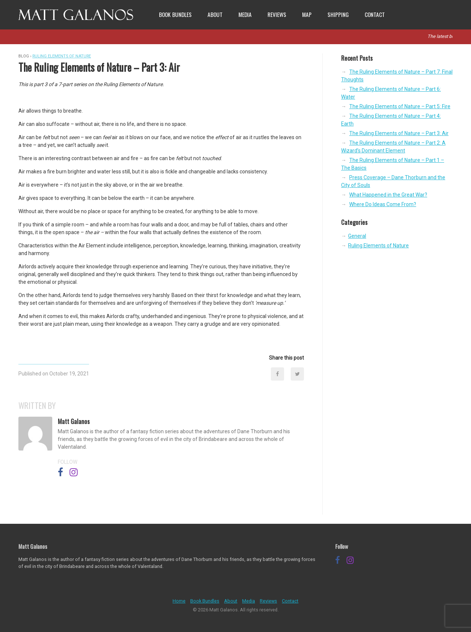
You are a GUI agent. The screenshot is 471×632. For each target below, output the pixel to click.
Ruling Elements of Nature (61, 56)
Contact (375, 14)
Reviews (277, 14)
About (215, 14)
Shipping (338, 14)
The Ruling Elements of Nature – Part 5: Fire (399, 106)
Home (179, 601)
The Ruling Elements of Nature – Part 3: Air (399, 133)
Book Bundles (175, 14)
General (357, 236)
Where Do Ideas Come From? (382, 204)
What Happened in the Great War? (388, 195)
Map (307, 14)
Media (245, 14)
